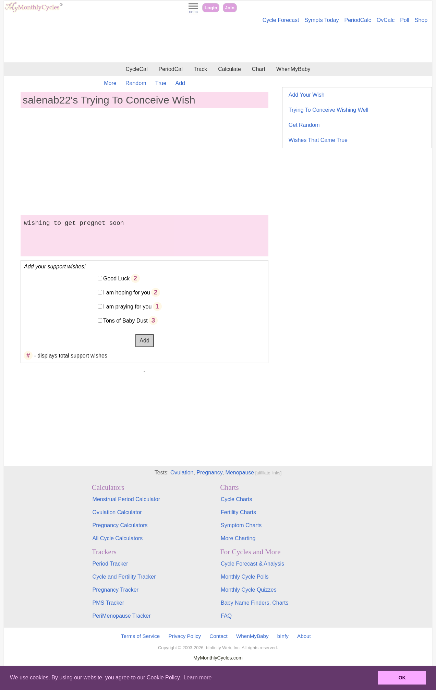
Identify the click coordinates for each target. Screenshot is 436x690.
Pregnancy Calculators (120, 525)
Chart (258, 69)
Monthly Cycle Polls (245, 577)
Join (229, 7)
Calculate (229, 69)
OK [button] (402, 677)
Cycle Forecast (281, 20)
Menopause (240, 472)
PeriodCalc (357, 20)
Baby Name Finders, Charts (254, 603)
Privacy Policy (184, 636)
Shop (421, 20)
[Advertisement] (218, 44)
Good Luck (116, 278)
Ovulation (182, 472)
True (160, 83)
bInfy (283, 636)
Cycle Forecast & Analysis (252, 564)
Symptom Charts (241, 525)
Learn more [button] (198, 677)
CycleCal (136, 69)
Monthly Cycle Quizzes (249, 590)
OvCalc (386, 20)
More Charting (238, 538)
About (304, 636)
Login (211, 7)
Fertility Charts (238, 512)
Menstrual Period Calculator (126, 499)
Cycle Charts (236, 499)
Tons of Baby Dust (125, 321)
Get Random (304, 125)
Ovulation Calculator (117, 512)
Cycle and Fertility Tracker (124, 577)
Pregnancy (209, 472)
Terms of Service (140, 636)
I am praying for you (127, 307)
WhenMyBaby (293, 69)
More (110, 83)
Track (200, 69)
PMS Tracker (108, 603)
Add (180, 83)
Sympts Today (321, 20)
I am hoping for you (126, 292)
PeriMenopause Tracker (122, 616)
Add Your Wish (307, 95)
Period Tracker (110, 564)
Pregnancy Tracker (115, 590)
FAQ (226, 616)
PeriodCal (170, 69)
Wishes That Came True (318, 140)
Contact (218, 636)
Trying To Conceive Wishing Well (328, 110)
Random (135, 83)
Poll (404, 20)
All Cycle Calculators (118, 538)
